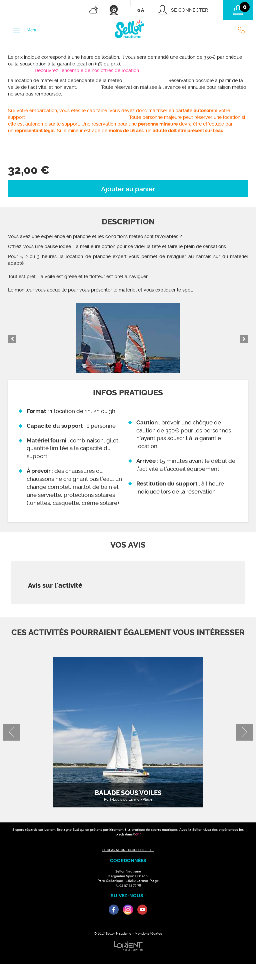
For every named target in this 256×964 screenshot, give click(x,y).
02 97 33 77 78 (243, 30)
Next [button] (244, 339)
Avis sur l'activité (55, 585)
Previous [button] (12, 339)
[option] (128, 338)
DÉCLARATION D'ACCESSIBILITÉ (128, 850)
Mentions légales (148, 933)
